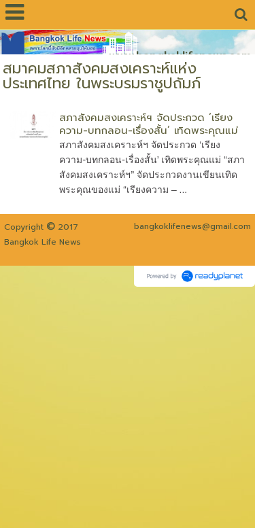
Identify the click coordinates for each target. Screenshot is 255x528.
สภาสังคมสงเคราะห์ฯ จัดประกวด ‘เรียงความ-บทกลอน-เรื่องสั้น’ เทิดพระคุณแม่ (148, 124)
